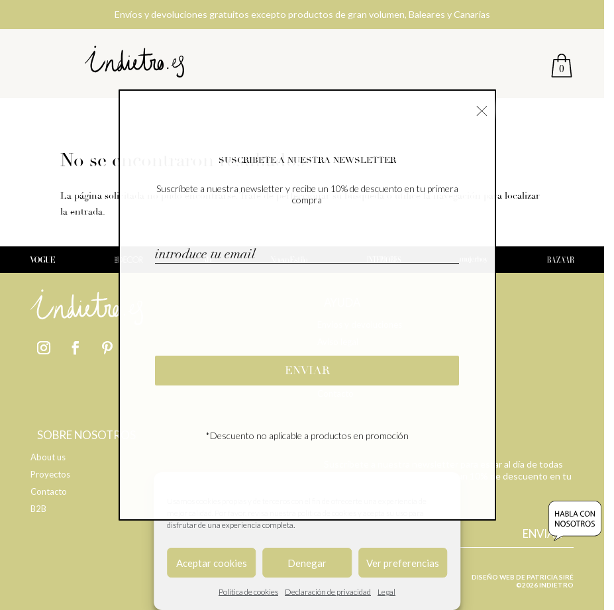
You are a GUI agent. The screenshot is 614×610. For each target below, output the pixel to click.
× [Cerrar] (482, 109)
